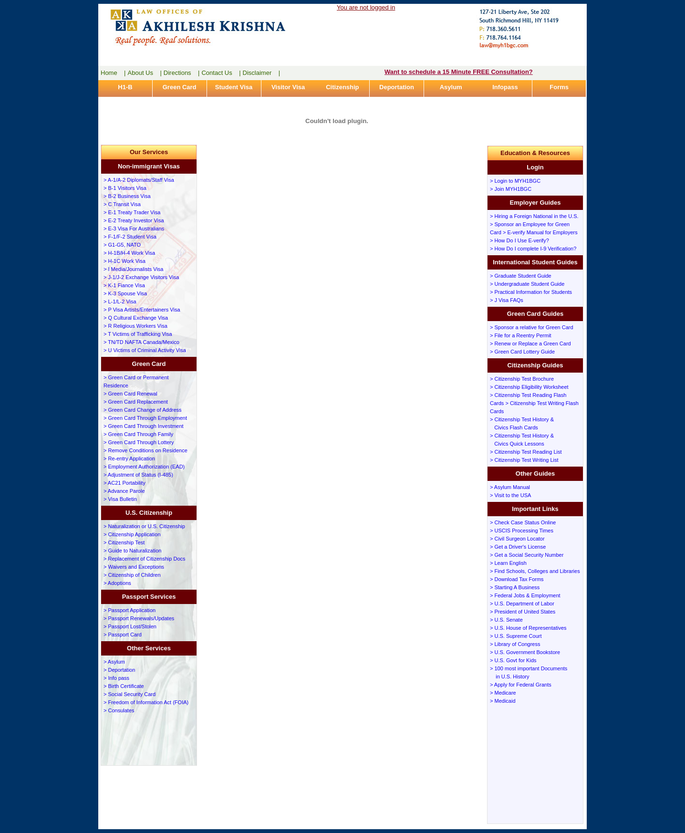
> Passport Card (123, 634)
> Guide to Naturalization (132, 550)
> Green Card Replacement (136, 402)
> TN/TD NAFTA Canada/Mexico (141, 342)
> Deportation (119, 670)
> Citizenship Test (124, 542)
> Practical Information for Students (531, 292)
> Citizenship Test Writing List (524, 460)
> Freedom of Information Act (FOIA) (146, 702)
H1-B (125, 87)
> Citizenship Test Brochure (522, 379)
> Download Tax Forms (517, 579)
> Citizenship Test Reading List (526, 452)
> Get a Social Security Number (526, 555)
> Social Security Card (130, 694)
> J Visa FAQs (506, 300)
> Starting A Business (515, 587)
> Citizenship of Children (132, 575)
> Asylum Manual (510, 487)
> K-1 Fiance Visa (124, 285)
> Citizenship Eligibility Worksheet (529, 387)
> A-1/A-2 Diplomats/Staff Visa (139, 180)
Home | (113, 72)
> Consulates (119, 710)
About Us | (145, 72)
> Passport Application (130, 610)
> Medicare (503, 693)
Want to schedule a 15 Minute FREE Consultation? (458, 71)
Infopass (505, 87)
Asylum (451, 87)
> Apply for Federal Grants (520, 684)
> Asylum (114, 662)
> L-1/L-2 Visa (120, 301)
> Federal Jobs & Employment (525, 595)
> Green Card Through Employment (145, 418)
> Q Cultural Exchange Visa (136, 318)
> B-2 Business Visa (127, 196)
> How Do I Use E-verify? (519, 240)
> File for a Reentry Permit (520, 335)
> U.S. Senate (506, 620)
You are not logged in (366, 7)
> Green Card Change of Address (143, 410)
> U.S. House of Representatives (528, 628)
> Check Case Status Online (523, 522)
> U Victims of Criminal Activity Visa (145, 350)
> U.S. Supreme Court (516, 636)
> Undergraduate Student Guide (527, 284)
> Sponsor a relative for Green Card (531, 327)
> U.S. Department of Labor (522, 603)
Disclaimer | (261, 72)
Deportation (396, 87)
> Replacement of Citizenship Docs (145, 559)
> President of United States (522, 611)
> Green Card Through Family (138, 434)
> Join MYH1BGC (510, 189)
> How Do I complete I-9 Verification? (533, 248)
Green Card (180, 87)
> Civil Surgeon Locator (517, 538)
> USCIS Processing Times (521, 530)
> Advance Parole (124, 491)
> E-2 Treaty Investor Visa (134, 220)
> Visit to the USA (510, 495)
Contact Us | (220, 72)
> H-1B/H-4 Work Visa (129, 253)
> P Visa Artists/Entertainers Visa (142, 309)
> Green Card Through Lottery (139, 442)
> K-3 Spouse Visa (125, 293)
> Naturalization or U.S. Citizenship (144, 526)
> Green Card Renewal (130, 393)
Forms (559, 87)
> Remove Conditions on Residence (145, 450)
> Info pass (116, 678)
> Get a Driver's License (518, 547)
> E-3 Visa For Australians (134, 228)
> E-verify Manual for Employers (540, 232)
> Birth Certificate (124, 686)
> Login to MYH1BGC (515, 181)
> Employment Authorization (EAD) (144, 466)
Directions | (182, 72)
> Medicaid (503, 701)
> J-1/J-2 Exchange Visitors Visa (141, 277)
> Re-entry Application (129, 458)
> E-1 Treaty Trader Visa (132, 212)
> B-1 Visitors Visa (125, 188)
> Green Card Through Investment (144, 426)
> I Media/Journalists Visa (133, 269)
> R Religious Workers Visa (135, 326)
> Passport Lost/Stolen (130, 626)
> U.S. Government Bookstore (525, 652)
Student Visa (234, 87)
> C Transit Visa (122, 204)
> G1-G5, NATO (122, 245)
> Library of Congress (515, 644)
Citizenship (342, 87)
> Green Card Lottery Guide (522, 351)
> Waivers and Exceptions (134, 567)
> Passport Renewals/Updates (139, 618)
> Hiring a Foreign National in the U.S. (534, 216)
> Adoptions (117, 583)
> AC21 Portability (124, 483)
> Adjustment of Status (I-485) (138, 475)
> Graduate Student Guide (520, 276)
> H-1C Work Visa (124, 261)
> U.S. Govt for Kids (513, 660)
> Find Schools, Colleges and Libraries (535, 571)
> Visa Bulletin (120, 499)
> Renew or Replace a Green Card (530, 343)
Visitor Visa (288, 87)
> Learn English (508, 563)
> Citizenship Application (132, 534)
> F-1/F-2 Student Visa (130, 236)
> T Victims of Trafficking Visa (138, 334)
